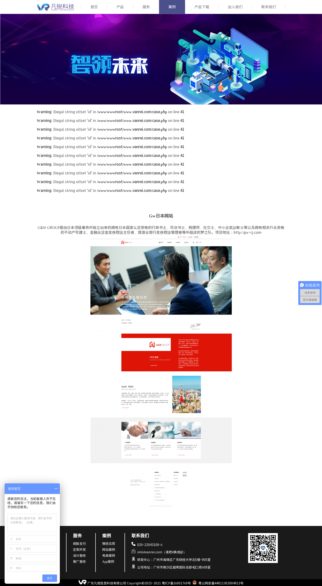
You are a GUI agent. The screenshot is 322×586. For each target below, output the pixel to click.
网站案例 (108, 549)
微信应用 (108, 544)
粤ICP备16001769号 (176, 583)
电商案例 (108, 555)
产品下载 (201, 7)
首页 (94, 7)
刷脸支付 (79, 544)
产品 (120, 7)
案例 (172, 7)
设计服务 (79, 555)
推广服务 (79, 561)
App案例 (108, 561)
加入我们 (235, 7)
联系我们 (268, 7)
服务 (146, 7)
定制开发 (79, 549)
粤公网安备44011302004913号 (221, 583)
